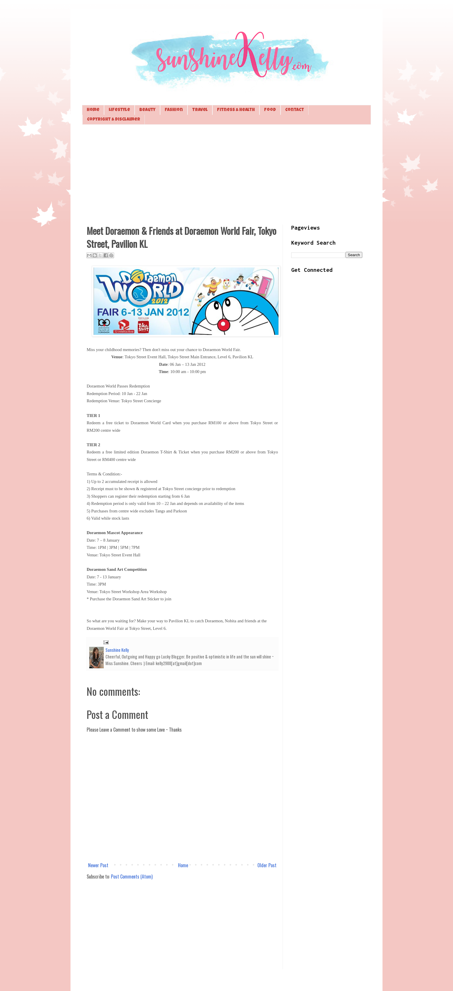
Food (270, 110)
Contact (294, 110)
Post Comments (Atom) (132, 876)
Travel (200, 110)
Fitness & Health (236, 110)
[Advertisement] (226, 173)
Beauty (147, 110)
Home (93, 110)
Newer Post (98, 865)
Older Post (266, 865)
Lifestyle (119, 110)
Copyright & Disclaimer (113, 119)
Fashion (174, 110)
